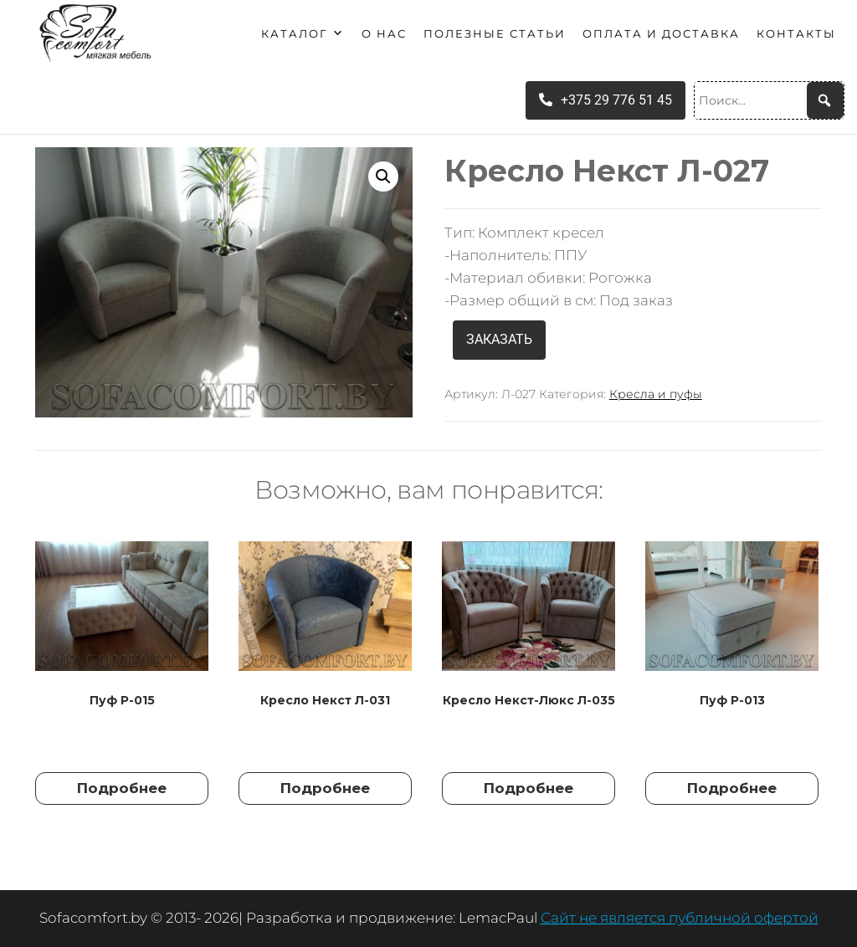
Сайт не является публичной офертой (680, 917)
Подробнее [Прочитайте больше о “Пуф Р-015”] (122, 788)
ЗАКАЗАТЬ (499, 339)
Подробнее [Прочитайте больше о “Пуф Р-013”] (732, 788)
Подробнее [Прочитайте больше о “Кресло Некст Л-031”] (325, 788)
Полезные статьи (494, 33)
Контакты (796, 33)
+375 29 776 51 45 (605, 100)
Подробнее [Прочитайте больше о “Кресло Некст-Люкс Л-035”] (528, 788)
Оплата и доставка (661, 33)
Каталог (303, 33)
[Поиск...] (769, 100)
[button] (383, 176)
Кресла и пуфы (655, 394)
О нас (384, 33)
